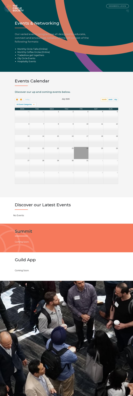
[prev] (17, 99)
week (110, 99)
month (104, 99)
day (115, 99)
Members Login (117, 6)
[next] (21, 99)
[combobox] (26, 104)
